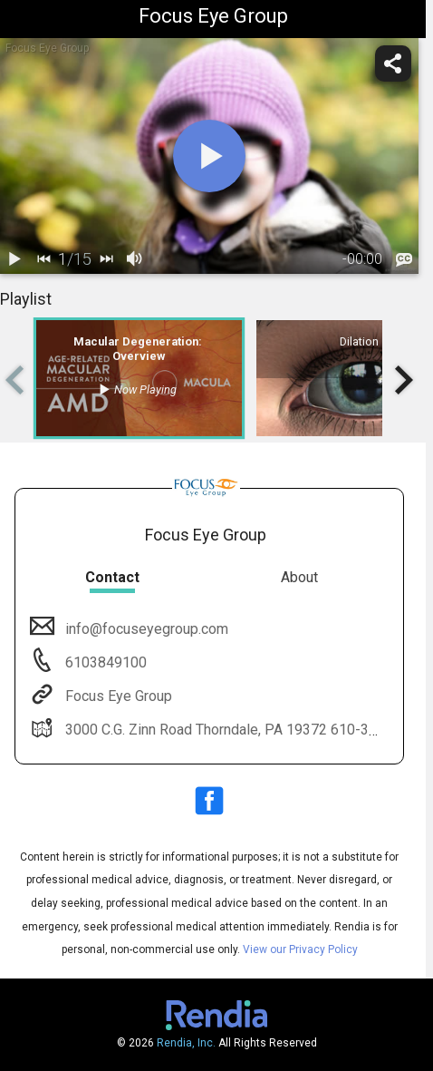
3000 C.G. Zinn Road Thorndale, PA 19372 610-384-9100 (242, 729)
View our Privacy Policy (300, 949)
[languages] (404, 259)
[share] (393, 63)
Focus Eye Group (117, 696)
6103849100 (104, 662)
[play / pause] (14, 259)
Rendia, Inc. (186, 1043)
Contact (112, 577)
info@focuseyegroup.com (145, 629)
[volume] (134, 259)
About (299, 577)
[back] (43, 259)
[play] (209, 156)
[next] (105, 259)
